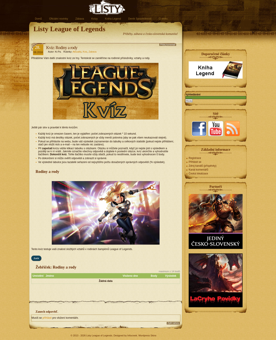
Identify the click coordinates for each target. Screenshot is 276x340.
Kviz (85, 51)
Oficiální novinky (58, 18)
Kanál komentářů (198, 169)
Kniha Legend (113, 18)
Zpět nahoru (173, 323)
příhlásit (47, 317)
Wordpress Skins (147, 335)
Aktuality (77, 51)
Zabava (93, 51)
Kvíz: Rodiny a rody (61, 47)
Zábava (79, 18)
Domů (38, 18)
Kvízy (94, 18)
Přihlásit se (195, 161)
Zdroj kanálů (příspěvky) (202, 165)
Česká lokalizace (198, 173)
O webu (163, 18)
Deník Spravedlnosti (139, 18)
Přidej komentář (167, 44)
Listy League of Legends (69, 29)
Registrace (195, 158)
